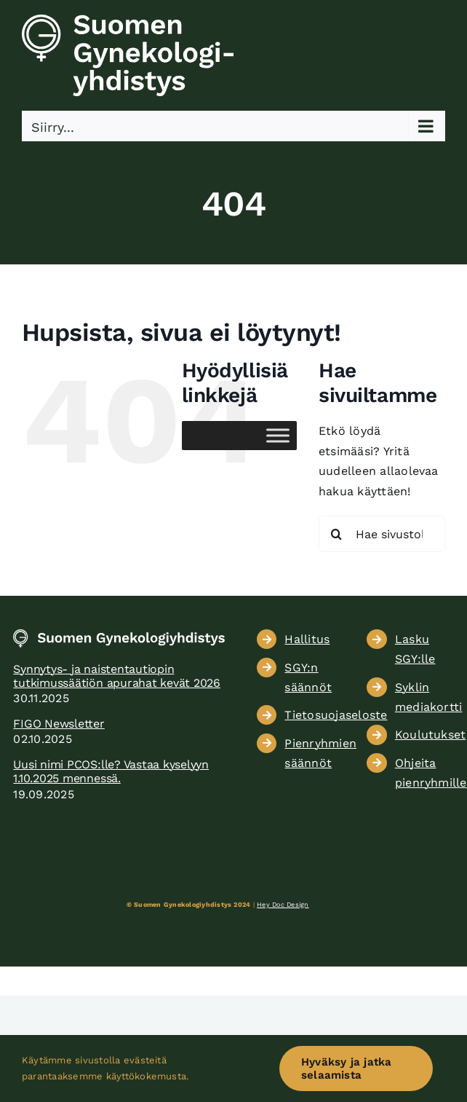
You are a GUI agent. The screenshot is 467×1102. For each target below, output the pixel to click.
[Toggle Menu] (278, 436)
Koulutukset (430, 734)
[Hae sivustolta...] (382, 534)
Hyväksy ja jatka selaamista (346, 1068)
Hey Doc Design (282, 904)
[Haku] (337, 534)
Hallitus (307, 639)
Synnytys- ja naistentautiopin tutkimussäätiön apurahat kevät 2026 (116, 676)
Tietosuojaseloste (335, 715)
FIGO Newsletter (58, 724)
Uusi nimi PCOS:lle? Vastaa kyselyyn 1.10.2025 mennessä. (111, 771)
